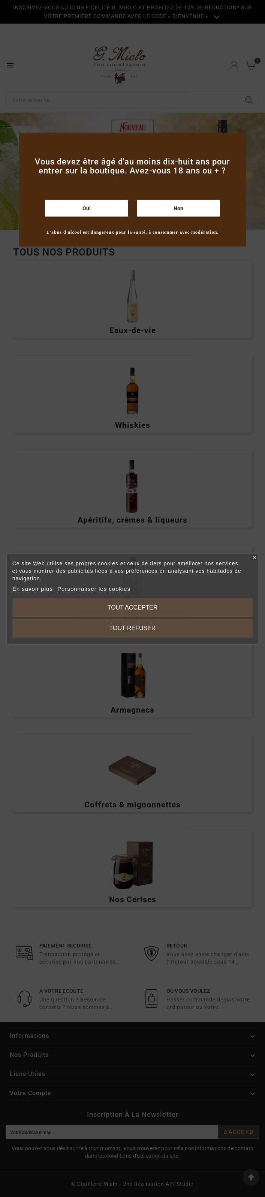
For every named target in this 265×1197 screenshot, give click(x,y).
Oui (86, 208)
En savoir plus (32, 589)
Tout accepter (133, 607)
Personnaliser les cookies (93, 589)
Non (178, 208)
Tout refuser (132, 628)
